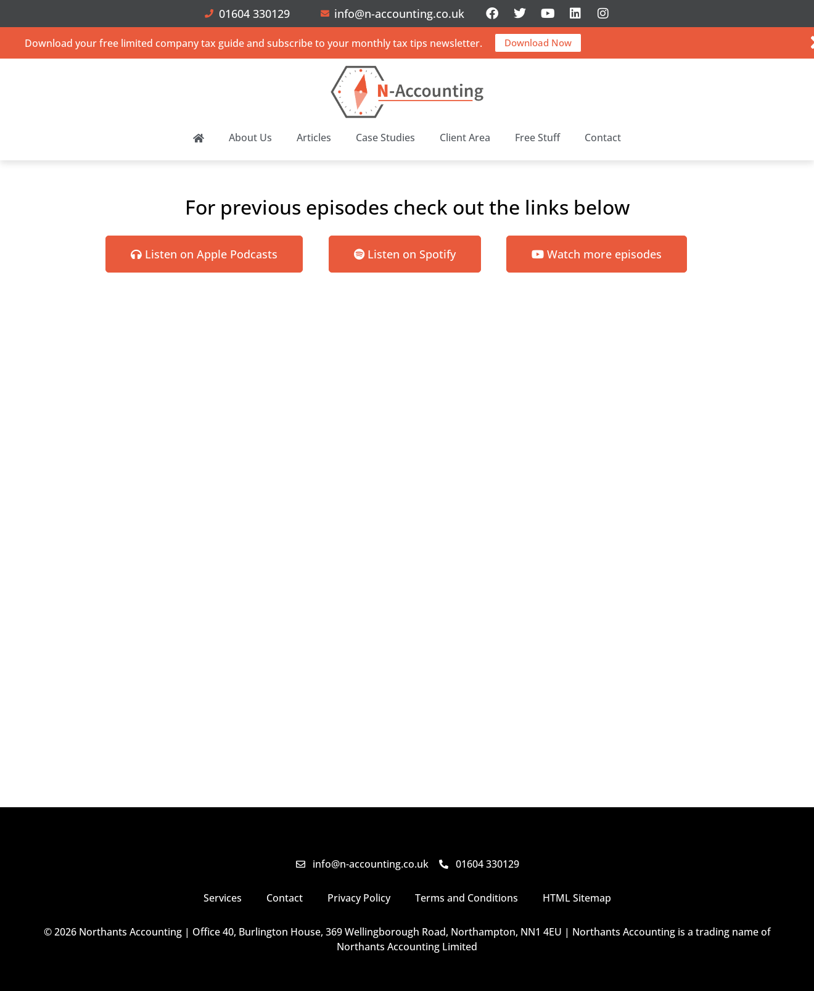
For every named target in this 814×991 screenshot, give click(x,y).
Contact (603, 137)
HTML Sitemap (577, 898)
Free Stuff (537, 137)
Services (223, 898)
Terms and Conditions (466, 898)
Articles (314, 137)
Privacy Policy (358, 898)
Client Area (465, 137)
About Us (250, 137)
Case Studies (385, 137)
